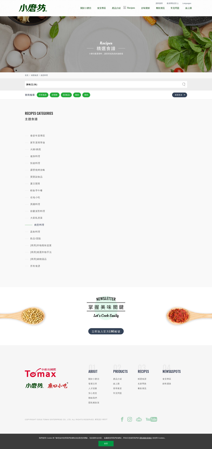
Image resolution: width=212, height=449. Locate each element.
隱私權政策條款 (146, 438)
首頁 (26, 83)
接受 (106, 443)
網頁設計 (98, 428)
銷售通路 (167, 392)
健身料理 (35, 164)
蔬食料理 (35, 239)
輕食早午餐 (36, 198)
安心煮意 (92, 401)
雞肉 (77, 103)
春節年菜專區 (37, 144)
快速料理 (35, 171)
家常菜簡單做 (37, 150)
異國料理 (35, 212)
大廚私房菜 (36, 226)
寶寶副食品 (36, 185)
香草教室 (117, 396)
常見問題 (117, 401)
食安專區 (167, 387)
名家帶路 (142, 392)
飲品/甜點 (35, 246)
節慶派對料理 (37, 219)
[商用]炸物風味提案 (41, 253)
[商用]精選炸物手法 (41, 260)
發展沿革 (92, 392)
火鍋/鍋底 (35, 157)
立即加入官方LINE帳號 (106, 339)
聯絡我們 (92, 406)
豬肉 (86, 103)
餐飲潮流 (142, 396)
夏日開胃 (35, 191)
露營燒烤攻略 (37, 178)
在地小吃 (35, 205)
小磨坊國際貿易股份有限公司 (32, 8)
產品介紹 (117, 387)
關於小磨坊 (93, 387)
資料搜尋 (159, 3)
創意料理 (44, 83)
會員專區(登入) (172, 3)
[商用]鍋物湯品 (38, 267)
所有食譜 (42, 103)
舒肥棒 (54, 103)
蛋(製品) (66, 103)
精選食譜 (34, 83)
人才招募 (92, 396)
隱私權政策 (93, 411)
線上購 (116, 392)
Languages (187, 3)
